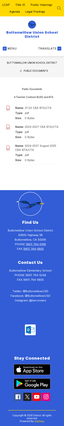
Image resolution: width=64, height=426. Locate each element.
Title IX (20, 4)
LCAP (6, 4)
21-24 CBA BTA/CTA (38, 108)
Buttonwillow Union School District (32, 62)
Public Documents (36, 70)
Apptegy (39, 421)
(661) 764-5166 (36, 244)
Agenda (14, 11)
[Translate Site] (49, 48)
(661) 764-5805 (33, 249)
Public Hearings (41, 4)
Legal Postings (35, 11)
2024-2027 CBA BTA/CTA (42, 127)
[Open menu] (10, 48)
